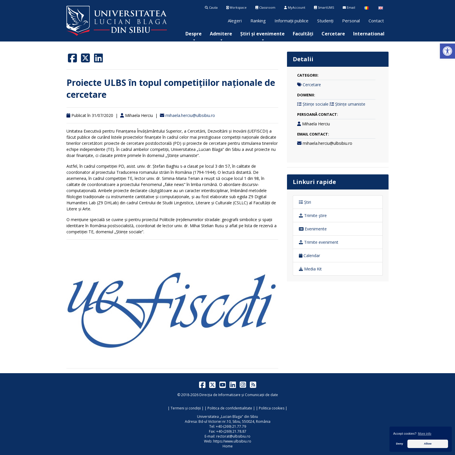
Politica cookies (271, 408)
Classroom (265, 7)
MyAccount (294, 7)
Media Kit (310, 269)
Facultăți (303, 33)
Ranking (258, 21)
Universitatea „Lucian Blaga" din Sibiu (227, 416)
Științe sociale (315, 104)
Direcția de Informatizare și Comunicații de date (238, 394)
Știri (305, 202)
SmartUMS (324, 7)
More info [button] (424, 433)
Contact (376, 21)
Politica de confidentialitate (229, 408)
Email (349, 7)
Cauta (211, 7)
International (368, 33)
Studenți (325, 21)
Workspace (236, 7)
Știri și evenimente (262, 33)
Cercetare (333, 33)
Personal (351, 21)
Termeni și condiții (186, 408)
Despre (193, 33)
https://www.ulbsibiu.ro (232, 441)
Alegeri (235, 21)
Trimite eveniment (318, 242)
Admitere (221, 33)
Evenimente (313, 229)
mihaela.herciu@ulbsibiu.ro (190, 115)
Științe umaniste (350, 104)
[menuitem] (193, 33)
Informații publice (291, 21)
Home (228, 446)
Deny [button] (399, 443)
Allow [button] (427, 443)
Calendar (309, 255)
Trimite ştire (313, 215)
